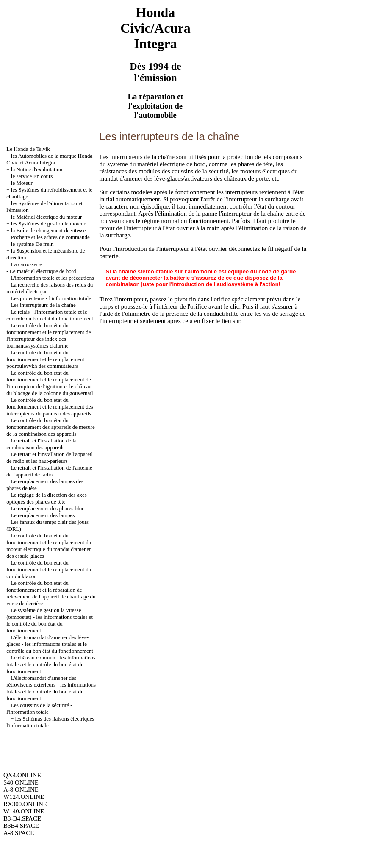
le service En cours (32, 176)
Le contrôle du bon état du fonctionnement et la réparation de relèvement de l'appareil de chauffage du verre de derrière (50, 593)
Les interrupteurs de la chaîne (43, 305)
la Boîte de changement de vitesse (48, 230)
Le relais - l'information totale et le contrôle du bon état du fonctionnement (49, 315)
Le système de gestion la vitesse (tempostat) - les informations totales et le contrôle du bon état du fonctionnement (49, 620)
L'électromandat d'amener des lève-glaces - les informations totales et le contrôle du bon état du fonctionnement (49, 644)
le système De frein (32, 244)
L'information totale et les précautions (52, 278)
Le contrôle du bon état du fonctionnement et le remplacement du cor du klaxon (48, 569)
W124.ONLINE (23, 796)
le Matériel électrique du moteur (46, 217)
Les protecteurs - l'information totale (51, 298)
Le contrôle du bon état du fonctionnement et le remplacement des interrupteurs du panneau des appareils (49, 407)
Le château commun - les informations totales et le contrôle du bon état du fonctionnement (50, 664)
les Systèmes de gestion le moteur (48, 223)
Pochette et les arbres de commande (50, 237)
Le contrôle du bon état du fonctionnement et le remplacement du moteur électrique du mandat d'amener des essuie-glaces (48, 545)
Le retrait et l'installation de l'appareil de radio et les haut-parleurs (49, 457)
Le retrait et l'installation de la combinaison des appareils (41, 444)
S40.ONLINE (21, 782)
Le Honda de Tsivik (28, 149)
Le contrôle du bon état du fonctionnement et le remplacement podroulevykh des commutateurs (45, 359)
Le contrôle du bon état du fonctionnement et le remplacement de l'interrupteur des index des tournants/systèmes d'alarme (48, 335)
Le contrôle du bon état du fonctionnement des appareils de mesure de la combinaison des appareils (50, 427)
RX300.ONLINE (25, 804)
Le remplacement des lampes (43, 515)
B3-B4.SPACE (22, 818)
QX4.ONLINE (22, 775)
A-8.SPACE (18, 832)
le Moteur (22, 183)
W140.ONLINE (23, 811)
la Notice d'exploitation (36, 169)
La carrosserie (26, 264)
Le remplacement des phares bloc (47, 508)
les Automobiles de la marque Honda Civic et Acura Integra (49, 159)
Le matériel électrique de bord (43, 271)
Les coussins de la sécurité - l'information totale (39, 708)
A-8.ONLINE (21, 789)
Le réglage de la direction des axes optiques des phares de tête (46, 498)
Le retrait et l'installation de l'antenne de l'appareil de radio (49, 471)
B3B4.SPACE (21, 825)
